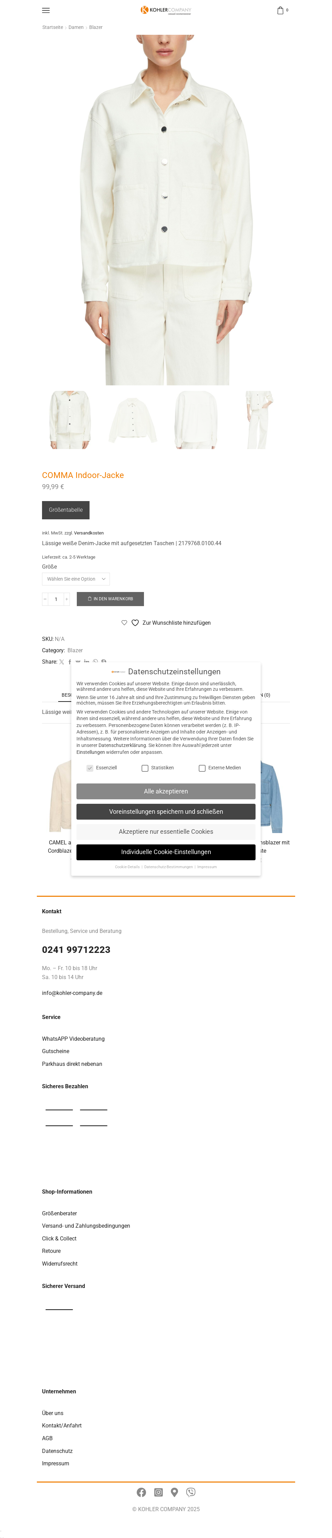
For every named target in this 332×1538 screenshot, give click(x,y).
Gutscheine (55, 1049)
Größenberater (59, 1211)
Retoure (51, 1249)
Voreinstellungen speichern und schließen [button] (166, 811)
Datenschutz (57, 1449)
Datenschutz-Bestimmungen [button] (169, 867)
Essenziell (101, 767)
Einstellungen (90, 752)
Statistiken (158, 767)
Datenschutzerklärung (122, 745)
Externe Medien (220, 767)
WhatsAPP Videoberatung (73, 1037)
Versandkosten (89, 531)
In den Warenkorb (113, 597)
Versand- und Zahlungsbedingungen (86, 1224)
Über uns (52, 1411)
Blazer (96, 27)
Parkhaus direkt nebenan (72, 1062)
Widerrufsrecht (59, 1262)
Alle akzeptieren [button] (166, 791)
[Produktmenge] (56, 597)
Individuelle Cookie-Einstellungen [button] (166, 852)
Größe (49, 565)
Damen (76, 27)
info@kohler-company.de (72, 991)
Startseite (52, 27)
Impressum (55, 1461)
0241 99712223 (76, 948)
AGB (47, 1436)
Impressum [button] (207, 867)
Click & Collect (59, 1237)
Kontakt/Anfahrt (62, 1424)
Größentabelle (66, 508)
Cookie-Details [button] (128, 867)
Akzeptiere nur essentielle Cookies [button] (166, 831)
